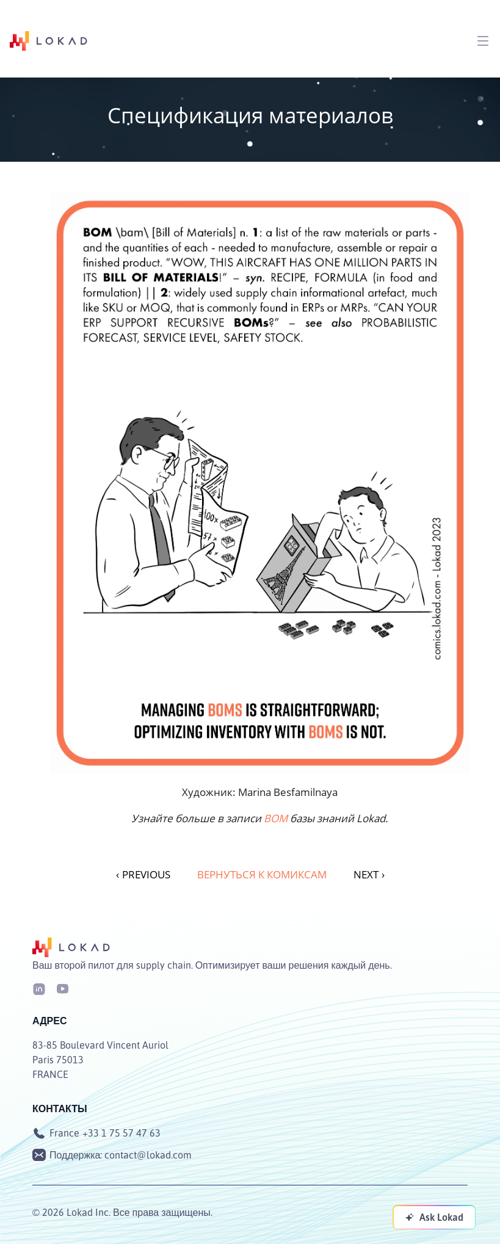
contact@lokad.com (148, 1155)
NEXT (369, 874)
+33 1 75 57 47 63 (121, 1133)
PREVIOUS (143, 874)
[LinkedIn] (39, 988)
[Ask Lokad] (434, 1217)
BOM (276, 818)
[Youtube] (62, 988)
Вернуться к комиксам (262, 874)
